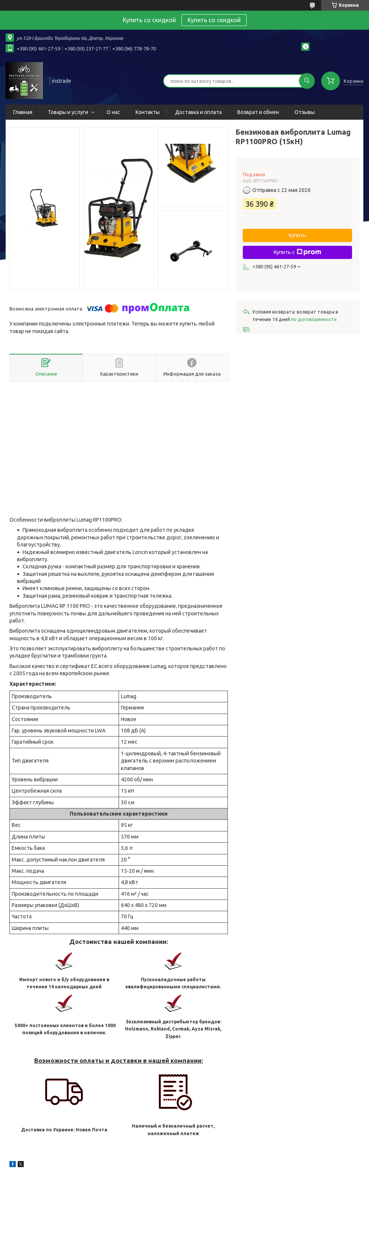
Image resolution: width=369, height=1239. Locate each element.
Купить (297, 235)
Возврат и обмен (258, 112)
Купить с (297, 252)
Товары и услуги (68, 112)
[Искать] (307, 81)
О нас (113, 112)
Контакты (148, 112)
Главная (22, 112)
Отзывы (304, 112)
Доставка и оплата (198, 112)
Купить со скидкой (214, 20)
